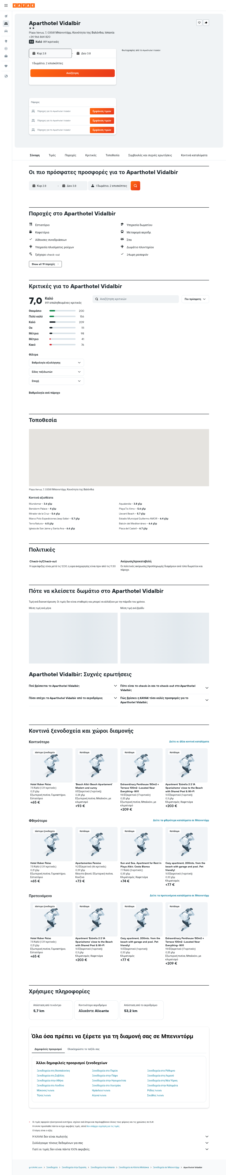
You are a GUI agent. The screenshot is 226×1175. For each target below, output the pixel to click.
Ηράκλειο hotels (101, 1090)
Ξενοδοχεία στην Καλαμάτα (162, 1085)
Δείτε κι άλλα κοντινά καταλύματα (189, 741)
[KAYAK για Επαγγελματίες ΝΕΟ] (6, 56)
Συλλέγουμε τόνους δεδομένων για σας (121, 1143)
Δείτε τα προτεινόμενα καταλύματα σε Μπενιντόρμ (179, 895)
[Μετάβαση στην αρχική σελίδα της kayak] (24, 5)
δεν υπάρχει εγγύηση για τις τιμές (103, 1126)
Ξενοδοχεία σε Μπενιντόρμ (166, 1167)
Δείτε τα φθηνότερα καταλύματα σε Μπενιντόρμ (181, 820)
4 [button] (65, 94)
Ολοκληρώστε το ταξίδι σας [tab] (84, 1049)
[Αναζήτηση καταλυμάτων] (6, 23)
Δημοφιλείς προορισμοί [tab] (48, 1049)
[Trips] (6, 66)
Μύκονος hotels (46, 1090)
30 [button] (107, 120)
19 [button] (73, 111)
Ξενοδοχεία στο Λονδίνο (50, 1085)
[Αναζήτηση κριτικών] (139, 298)
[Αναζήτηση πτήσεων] (6, 16)
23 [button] (107, 111)
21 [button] (90, 111)
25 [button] (64, 120)
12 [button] (73, 103)
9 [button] (107, 94)
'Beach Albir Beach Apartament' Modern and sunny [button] (94, 786)
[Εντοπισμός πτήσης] (6, 48)
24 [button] (56, 120)
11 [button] (65, 103)
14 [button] (90, 103)
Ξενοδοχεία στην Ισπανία (103, 1167)
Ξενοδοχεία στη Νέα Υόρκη (162, 1080)
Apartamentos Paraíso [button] (88, 863)
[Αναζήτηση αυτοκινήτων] (6, 31)
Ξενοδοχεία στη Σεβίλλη (50, 1075)
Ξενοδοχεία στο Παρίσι (105, 1070)
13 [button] (82, 103)
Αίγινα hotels (99, 1095)
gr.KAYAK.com (35, 1167)
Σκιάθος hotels (155, 1095)
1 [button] (98, 86)
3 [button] (56, 94)
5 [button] (73, 94)
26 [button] (73, 120)
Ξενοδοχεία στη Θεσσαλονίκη (53, 1070)
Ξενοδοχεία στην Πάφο (105, 1075)
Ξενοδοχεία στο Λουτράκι (106, 1085)
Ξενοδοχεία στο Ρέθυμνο (161, 1070)
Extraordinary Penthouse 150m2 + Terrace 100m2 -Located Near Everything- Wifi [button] (140, 788)
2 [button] (107, 86)
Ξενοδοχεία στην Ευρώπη (74, 1167)
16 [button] (107, 103)
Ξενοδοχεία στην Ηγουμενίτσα (109, 1080)
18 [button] (65, 111)
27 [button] (81, 120)
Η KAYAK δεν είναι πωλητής (121, 1136)
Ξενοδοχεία (52, 1167)
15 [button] (98, 103)
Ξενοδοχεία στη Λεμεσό (160, 1075)
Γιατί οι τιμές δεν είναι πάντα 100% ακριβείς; (121, 1149)
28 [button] (90, 120)
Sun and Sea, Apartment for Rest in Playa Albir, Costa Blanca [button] (141, 864)
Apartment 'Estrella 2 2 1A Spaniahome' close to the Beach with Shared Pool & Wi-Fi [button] (184, 788)
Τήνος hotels (44, 1095)
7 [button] (90, 94)
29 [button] (98, 120)
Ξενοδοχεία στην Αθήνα (50, 1080)
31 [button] (56, 128)
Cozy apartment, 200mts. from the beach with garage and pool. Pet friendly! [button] (185, 866)
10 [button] (56, 103)
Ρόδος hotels (154, 1090)
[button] (6, 5)
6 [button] (82, 94)
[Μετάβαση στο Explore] (6, 41)
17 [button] (56, 111)
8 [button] (99, 94)
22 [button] (98, 111)
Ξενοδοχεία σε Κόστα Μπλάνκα (134, 1167)
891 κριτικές (51, 41)
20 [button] (82, 111)
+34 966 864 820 (39, 36)
